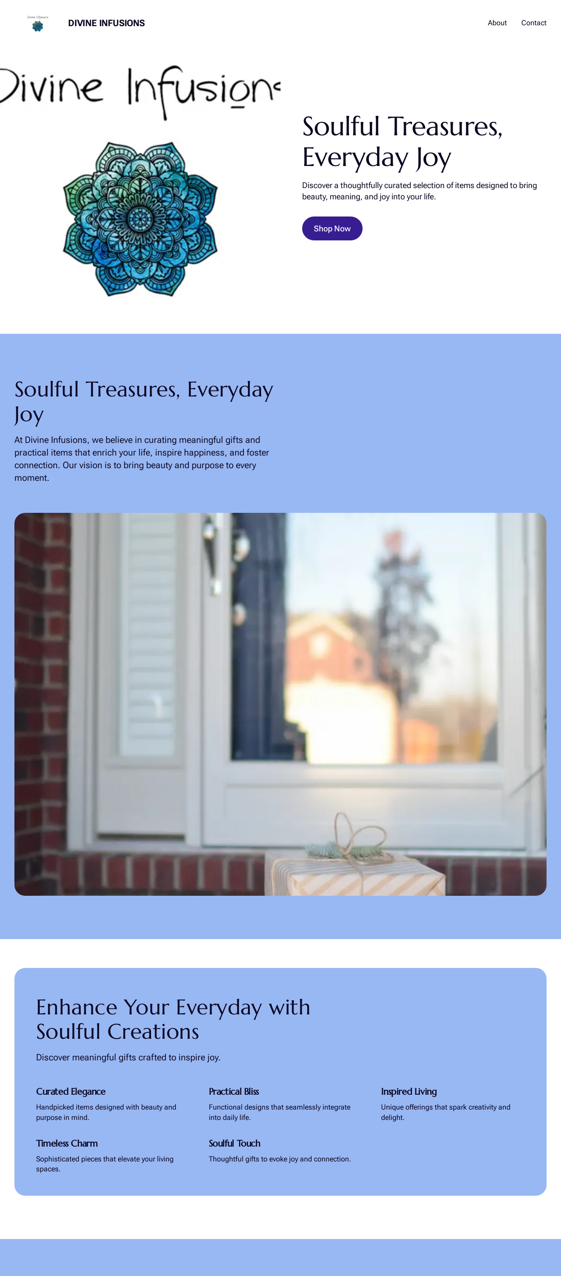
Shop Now (332, 228)
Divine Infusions (106, 23)
